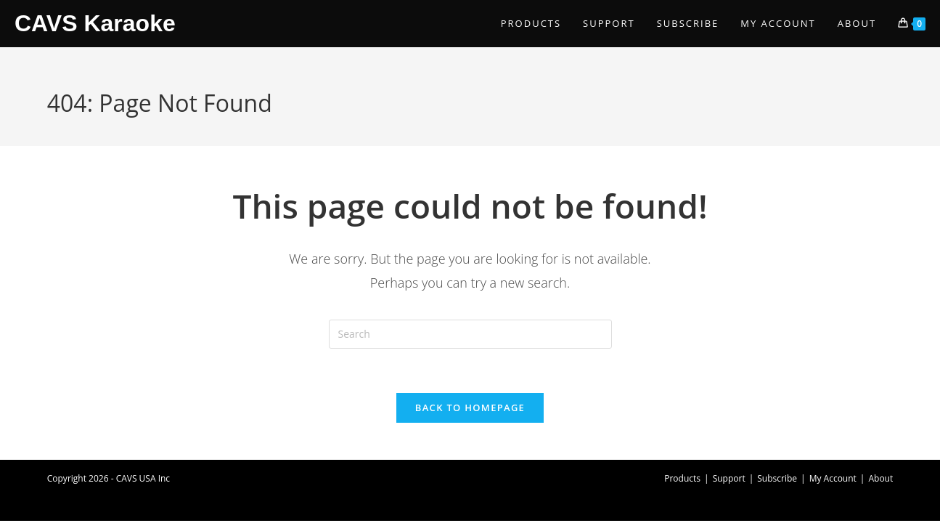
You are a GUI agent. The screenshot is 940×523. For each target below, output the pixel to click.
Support (729, 478)
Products (682, 478)
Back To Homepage (470, 407)
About (880, 478)
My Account (833, 478)
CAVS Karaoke (95, 23)
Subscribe (777, 478)
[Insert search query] (470, 334)
